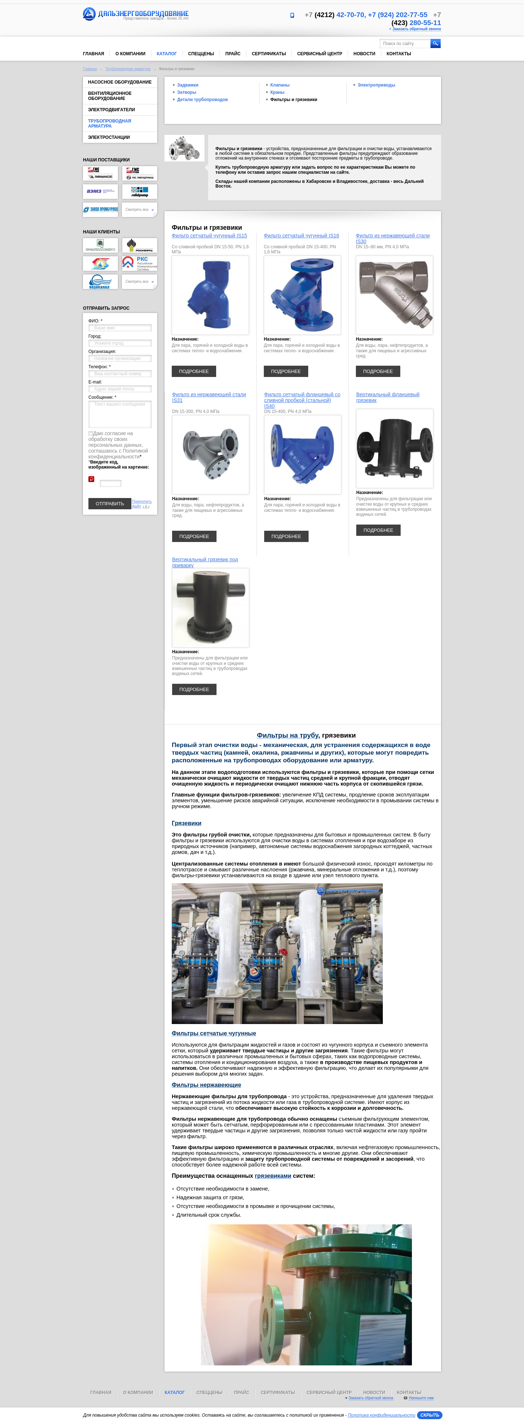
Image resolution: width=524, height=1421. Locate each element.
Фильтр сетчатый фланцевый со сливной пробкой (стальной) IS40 (302, 400)
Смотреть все (140, 210)
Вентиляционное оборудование (110, 96)
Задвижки (187, 85)
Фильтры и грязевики (293, 99)
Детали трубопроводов (202, 99)
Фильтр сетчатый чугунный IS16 (301, 235)
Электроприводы (376, 85)
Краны (277, 92)
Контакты (399, 53)
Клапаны (280, 85)
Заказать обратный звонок (417, 29)
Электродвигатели (111, 109)
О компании (130, 53)
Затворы (186, 92)
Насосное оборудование (120, 82)
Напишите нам (421, 1398)
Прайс (233, 53)
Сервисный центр (319, 53)
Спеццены (201, 53)
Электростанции (109, 137)
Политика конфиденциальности (382, 1415)
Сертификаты (269, 53)
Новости (364, 53)
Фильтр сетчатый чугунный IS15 (209, 235)
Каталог (167, 53)
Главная (93, 53)
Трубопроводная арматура (128, 69)
